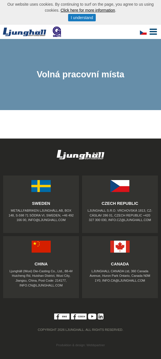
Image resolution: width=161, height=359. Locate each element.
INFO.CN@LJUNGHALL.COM (41, 285)
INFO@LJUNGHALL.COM (47, 220)
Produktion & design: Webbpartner (80, 345)
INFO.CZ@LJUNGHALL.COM (129, 220)
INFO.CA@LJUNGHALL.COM (123, 280)
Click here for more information (87, 10)
